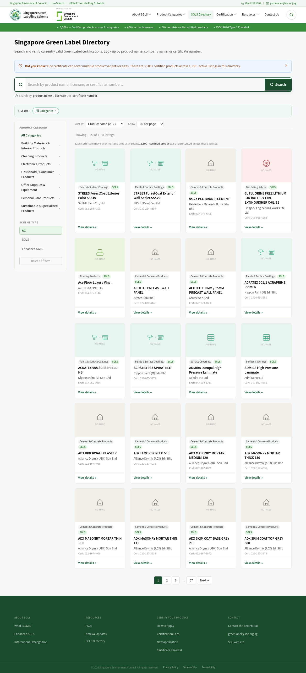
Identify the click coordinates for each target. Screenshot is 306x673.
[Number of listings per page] (150, 124)
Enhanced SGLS (24, 634)
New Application (167, 642)
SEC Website (236, 642)
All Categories (46, 111)
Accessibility (208, 667)
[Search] (278, 85)
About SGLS (141, 14)
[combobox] (153, 84)
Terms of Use (190, 667)
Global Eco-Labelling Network (86, 3)
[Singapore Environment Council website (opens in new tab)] (67, 15)
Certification (226, 14)
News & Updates (96, 634)
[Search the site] (291, 15)
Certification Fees (168, 634)
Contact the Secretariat (243, 626)
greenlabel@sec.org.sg (281, 3)
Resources (250, 14)
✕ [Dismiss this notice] (286, 66)
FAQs (89, 626)
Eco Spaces (57, 3)
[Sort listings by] (104, 124)
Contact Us (272, 14)
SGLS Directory (201, 14)
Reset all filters (40, 261)
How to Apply (165, 626)
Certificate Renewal (169, 650)
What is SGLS (22, 626)
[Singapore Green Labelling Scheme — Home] (29, 15)
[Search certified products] (145, 84)
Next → (204, 580)
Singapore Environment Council (28, 3)
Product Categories (171, 14)
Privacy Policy (170, 667)
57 (191, 580)
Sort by (79, 124)
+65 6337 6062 (251, 3)
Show (131, 124)
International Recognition (30, 642)
